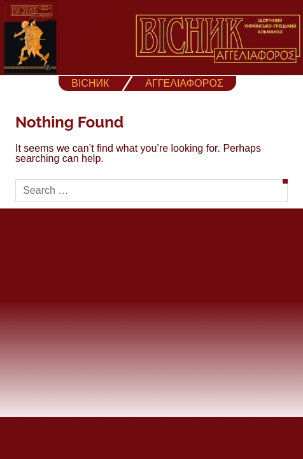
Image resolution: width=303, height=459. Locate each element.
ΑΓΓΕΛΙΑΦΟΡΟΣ (184, 83)
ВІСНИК (90, 83)
